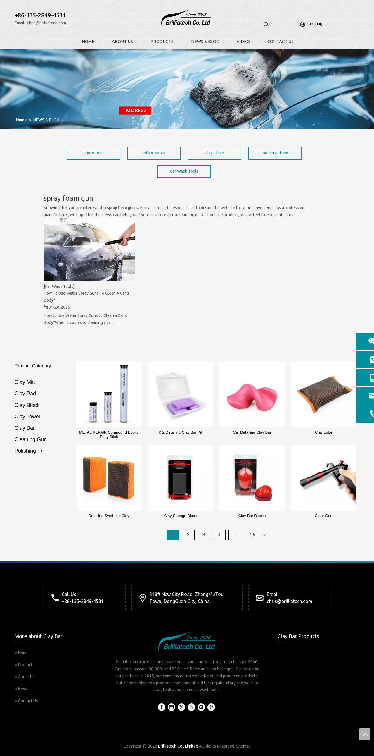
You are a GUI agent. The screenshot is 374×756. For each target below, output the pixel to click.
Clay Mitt (25, 382)
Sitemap (243, 746)
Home (22, 652)
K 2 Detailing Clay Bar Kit (180, 432)
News (21, 688)
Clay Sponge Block (180, 515)
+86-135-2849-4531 (83, 601)
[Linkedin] (171, 707)
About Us (25, 676)
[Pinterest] (211, 707)
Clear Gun (323, 515)
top (364, 734)
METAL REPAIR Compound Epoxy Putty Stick (109, 434)
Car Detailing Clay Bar (252, 432)
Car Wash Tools (184, 171)
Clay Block (27, 405)
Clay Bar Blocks (252, 515)
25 (252, 534)
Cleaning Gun (31, 439)
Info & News (154, 153)
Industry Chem (275, 153)
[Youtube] (191, 707)
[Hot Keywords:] (266, 24)
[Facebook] (161, 707)
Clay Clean (214, 153)
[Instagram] (201, 707)
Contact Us (26, 700)
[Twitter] (181, 707)
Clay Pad (25, 393)
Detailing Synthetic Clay (108, 515)
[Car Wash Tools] (59, 286)
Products (24, 664)
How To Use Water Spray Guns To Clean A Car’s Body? (86, 297)
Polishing (25, 451)
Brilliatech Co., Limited (178, 746)
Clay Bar (25, 428)
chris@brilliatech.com (46, 22)
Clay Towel (27, 417)
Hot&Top (93, 153)
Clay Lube (324, 432)
